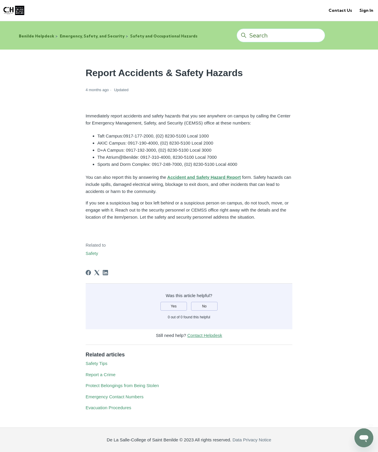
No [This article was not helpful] (204, 306)
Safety (92, 253)
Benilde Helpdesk (36, 36)
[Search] (281, 35)
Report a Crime (101, 374)
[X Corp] (97, 272)
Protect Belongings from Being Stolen (122, 385)
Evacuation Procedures (108, 407)
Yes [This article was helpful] (174, 306)
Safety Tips (96, 363)
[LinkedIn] (105, 272)
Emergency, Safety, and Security (92, 36)
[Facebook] (88, 272)
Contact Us (340, 10)
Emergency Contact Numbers (115, 396)
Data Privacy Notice (251, 439)
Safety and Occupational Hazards (164, 36)
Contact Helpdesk (204, 335)
